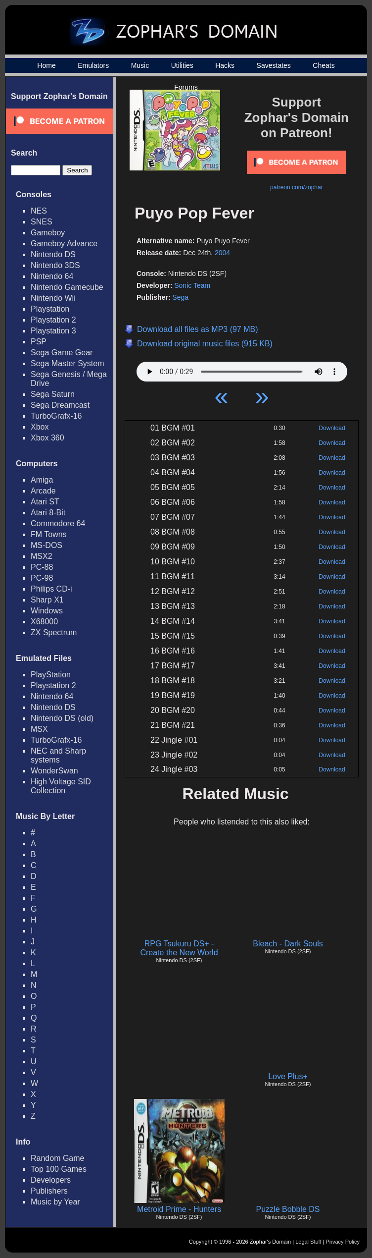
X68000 (44, 621)
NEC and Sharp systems (58, 755)
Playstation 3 (53, 331)
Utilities (182, 65)
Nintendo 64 (52, 276)
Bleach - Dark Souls (288, 943)
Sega (180, 297)
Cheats (323, 65)
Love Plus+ (288, 1076)
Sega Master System (67, 363)
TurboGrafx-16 (56, 416)
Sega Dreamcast (60, 405)
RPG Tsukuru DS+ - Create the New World (179, 948)
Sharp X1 (47, 600)
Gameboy (48, 232)
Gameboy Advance (64, 243)
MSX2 (41, 556)
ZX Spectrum (54, 632)
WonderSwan (54, 770)
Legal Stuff (308, 1242)
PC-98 (42, 578)
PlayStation (51, 674)
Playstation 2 (53, 320)
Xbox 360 (47, 438)
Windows (47, 610)
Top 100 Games (59, 1169)
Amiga (42, 480)
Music (140, 65)
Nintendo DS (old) (62, 718)
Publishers (49, 1191)
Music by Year (55, 1202)
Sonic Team (192, 285)
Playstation (50, 309)
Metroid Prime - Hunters (179, 1209)
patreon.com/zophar (296, 187)
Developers (51, 1180)
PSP (38, 341)
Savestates (274, 65)
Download (332, 428)
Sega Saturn (53, 394)
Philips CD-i (51, 589)
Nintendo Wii (53, 298)
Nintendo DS (53, 254)
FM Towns (49, 534)
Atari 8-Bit (48, 512)
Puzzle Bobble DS (288, 1209)
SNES (41, 222)
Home (46, 65)
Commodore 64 (58, 523)
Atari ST (45, 501)
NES (39, 211)
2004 (222, 253)
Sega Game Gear (62, 352)
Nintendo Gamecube (67, 287)
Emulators (93, 65)
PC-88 (42, 567)
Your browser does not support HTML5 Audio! (242, 369)
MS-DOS (46, 545)
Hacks (224, 65)
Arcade (43, 491)
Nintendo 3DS (55, 265)
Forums (185, 87)
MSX (39, 729)
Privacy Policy (343, 1242)
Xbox (39, 427)
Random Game (58, 1158)
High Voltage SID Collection (61, 786)
